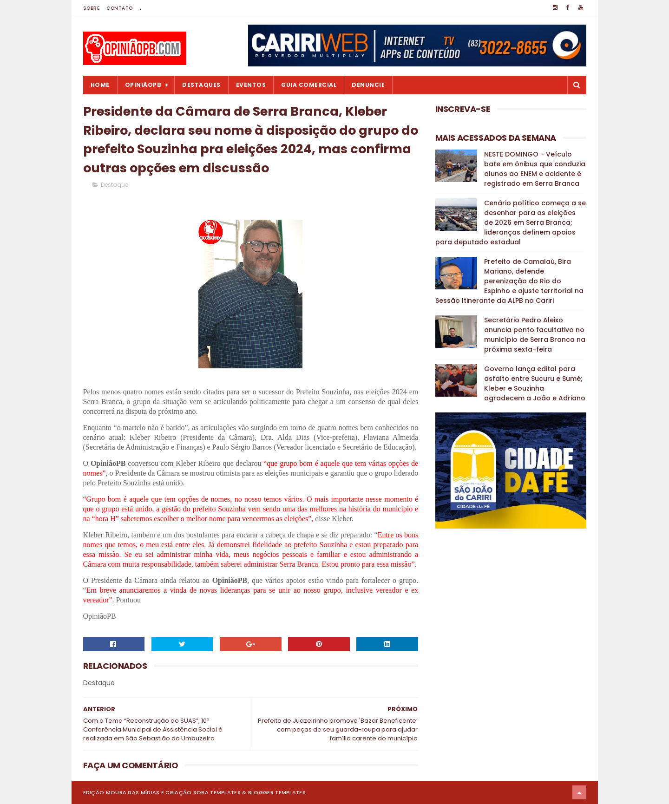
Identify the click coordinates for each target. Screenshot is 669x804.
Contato (119, 8)
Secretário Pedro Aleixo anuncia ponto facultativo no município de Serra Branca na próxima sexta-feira (534, 334)
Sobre (91, 8)
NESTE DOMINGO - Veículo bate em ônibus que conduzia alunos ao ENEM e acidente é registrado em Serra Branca (534, 169)
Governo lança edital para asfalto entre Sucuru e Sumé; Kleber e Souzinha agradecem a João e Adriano (534, 383)
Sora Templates (217, 792)
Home (100, 85)
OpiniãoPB (143, 85)
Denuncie (368, 85)
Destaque (114, 185)
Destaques (201, 85)
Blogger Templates (277, 792)
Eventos (251, 85)
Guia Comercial (308, 85)
